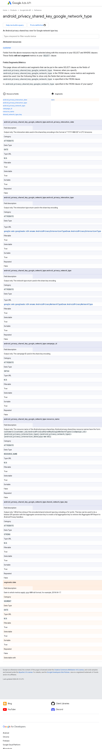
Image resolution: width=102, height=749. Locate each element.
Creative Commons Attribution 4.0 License (69, 670)
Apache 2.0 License (26, 672)
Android (6, 733)
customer (7, 48)
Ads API (21, 3)
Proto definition (38, 25)
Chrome (6, 737)
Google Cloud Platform (11, 745)
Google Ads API (25, 10)
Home (5, 10)
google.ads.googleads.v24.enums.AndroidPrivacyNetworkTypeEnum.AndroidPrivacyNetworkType (48, 304)
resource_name (8, 111)
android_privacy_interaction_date (15, 100)
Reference (37, 10)
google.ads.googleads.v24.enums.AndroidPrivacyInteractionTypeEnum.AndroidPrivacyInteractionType (52, 231)
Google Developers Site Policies (58, 672)
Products (13, 10)
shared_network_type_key (12, 114)
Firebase (6, 741)
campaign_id (7, 109)
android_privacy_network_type (14, 106)
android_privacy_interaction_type (15, 103)
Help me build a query (15, 25)
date (52, 100)
